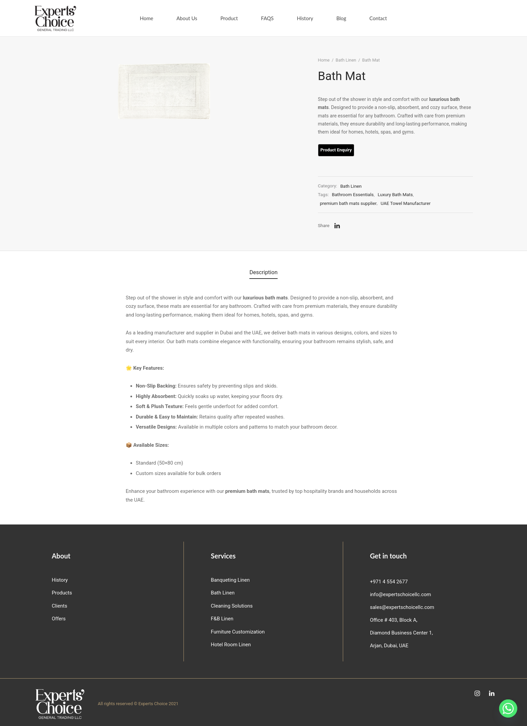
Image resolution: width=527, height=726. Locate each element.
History (305, 18)
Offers (59, 618)
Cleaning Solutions (231, 606)
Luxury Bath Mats (400, 200)
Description (263, 273)
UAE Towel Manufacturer (411, 208)
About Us (186, 18)
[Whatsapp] (508, 708)
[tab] (263, 273)
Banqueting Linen (230, 580)
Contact (378, 18)
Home (146, 18)
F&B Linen (222, 618)
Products (62, 592)
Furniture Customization (238, 631)
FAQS (267, 18)
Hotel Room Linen (231, 644)
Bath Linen (351, 65)
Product (229, 18)
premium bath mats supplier (353, 208)
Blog (341, 18)
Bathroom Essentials (358, 200)
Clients (59, 606)
